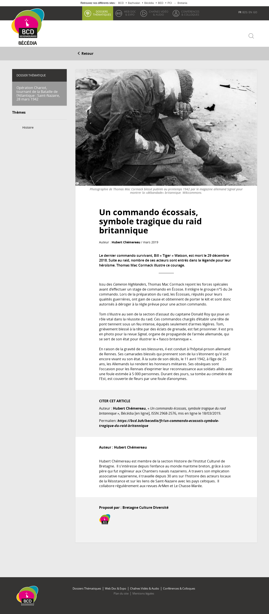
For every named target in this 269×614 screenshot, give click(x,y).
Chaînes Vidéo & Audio (144, 588)
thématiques (102, 13)
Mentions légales (143, 593)
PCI (170, 3)
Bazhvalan (134, 3)
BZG (245, 12)
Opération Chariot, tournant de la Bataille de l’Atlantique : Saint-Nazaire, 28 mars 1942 (38, 93)
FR (239, 12)
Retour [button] (85, 53)
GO (255, 12)
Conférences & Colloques (179, 588)
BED (160, 3)
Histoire (28, 127)
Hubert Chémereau (126, 242)
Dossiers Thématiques (87, 588)
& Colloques (190, 13)
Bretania (182, 3)
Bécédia (149, 3)
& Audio (158, 13)
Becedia (28, 43)
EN (250, 12)
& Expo (130, 13)
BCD (121, 3)
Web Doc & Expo (115, 588)
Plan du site (121, 593)
